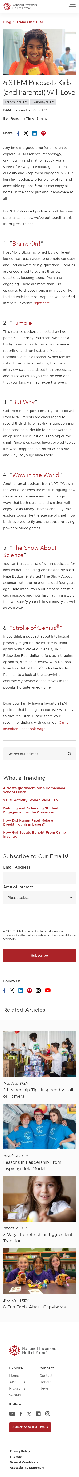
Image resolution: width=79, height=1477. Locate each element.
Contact (45, 1375)
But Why (23, 402)
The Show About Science (29, 551)
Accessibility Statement (27, 1467)
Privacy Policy (20, 1451)
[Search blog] (39, 753)
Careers (15, 1395)
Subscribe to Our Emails (30, 1427)
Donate (45, 1382)
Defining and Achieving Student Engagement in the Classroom (31, 810)
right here (42, 303)
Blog (7, 22)
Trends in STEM (29, 22)
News (44, 1388)
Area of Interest (18, 887)
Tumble (22, 323)
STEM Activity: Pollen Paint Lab (30, 800)
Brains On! (26, 244)
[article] (39, 1065)
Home (14, 1375)
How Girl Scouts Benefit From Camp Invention (34, 834)
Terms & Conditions (24, 1462)
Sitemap (16, 1456)
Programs (17, 1388)
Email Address (16, 867)
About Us (17, 1382)
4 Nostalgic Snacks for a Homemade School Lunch (34, 790)
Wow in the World (35, 475)
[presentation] (35, 917)
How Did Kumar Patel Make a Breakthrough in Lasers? (28, 822)
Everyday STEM (43, 102)
